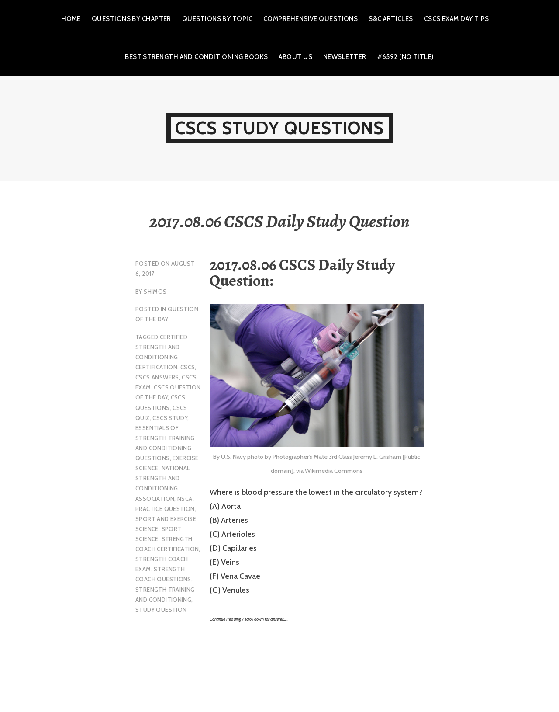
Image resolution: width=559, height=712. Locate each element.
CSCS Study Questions (279, 128)
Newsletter (344, 57)
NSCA (185, 498)
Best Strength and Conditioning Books (196, 57)
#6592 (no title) (405, 57)
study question (160, 609)
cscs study (169, 417)
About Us (295, 57)
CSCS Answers (157, 377)
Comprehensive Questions (310, 19)
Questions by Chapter (131, 19)
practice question (165, 508)
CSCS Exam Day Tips (456, 19)
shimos (155, 291)
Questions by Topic (217, 19)
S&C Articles (391, 19)
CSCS (187, 367)
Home (71, 19)
